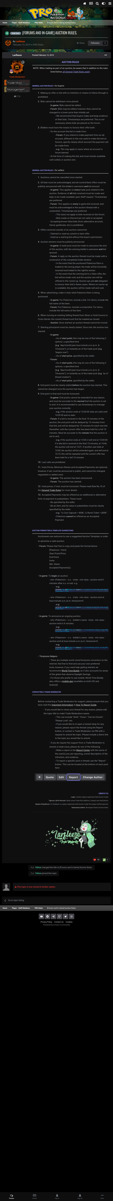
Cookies (69, 922)
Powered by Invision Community (56, 925)
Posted (43, 55)
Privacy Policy (46, 922)
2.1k (17, 96)
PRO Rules (38, 44)
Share (81, 43)
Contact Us (59, 922)
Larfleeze (17, 55)
